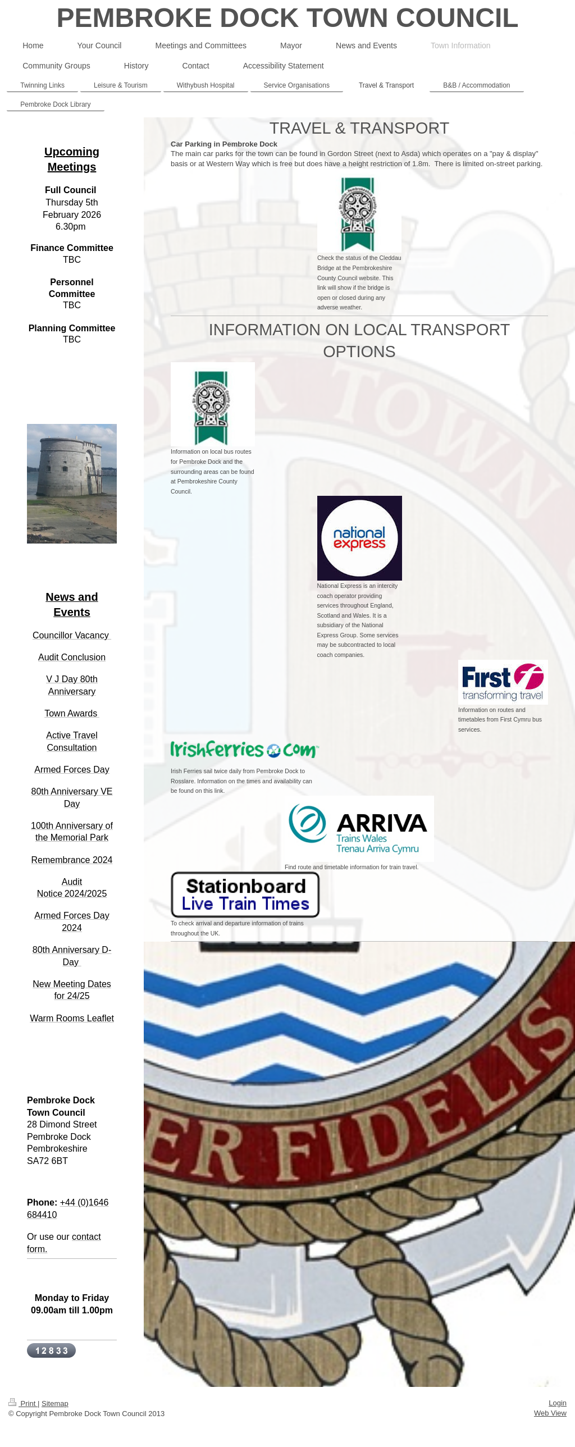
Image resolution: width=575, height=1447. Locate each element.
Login (558, 1403)
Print (23, 1403)
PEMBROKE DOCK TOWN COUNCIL (287, 18)
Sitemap (55, 1403)
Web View (550, 1413)
